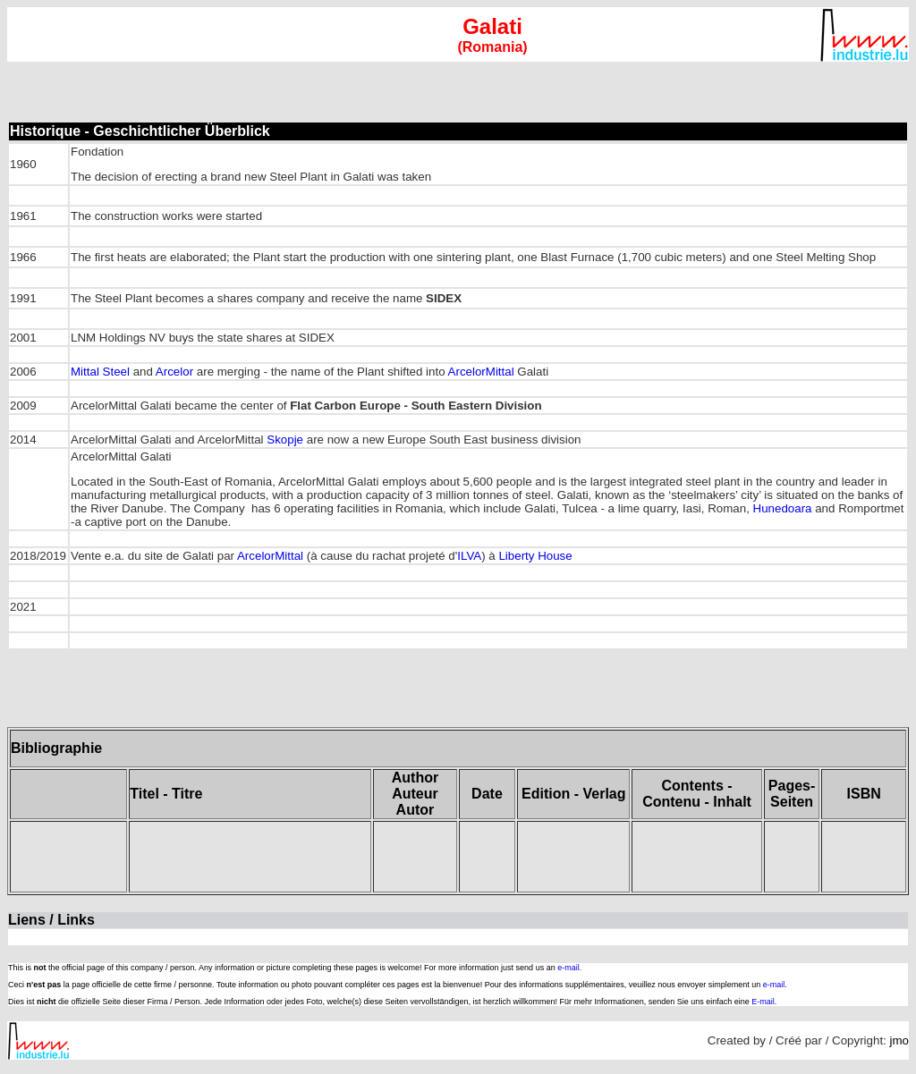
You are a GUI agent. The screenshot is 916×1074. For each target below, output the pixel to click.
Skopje (285, 439)
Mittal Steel (102, 371)
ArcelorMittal (481, 371)
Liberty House (535, 555)
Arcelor (174, 371)
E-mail (763, 1001)
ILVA (469, 555)
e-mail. (569, 967)
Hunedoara (782, 508)
